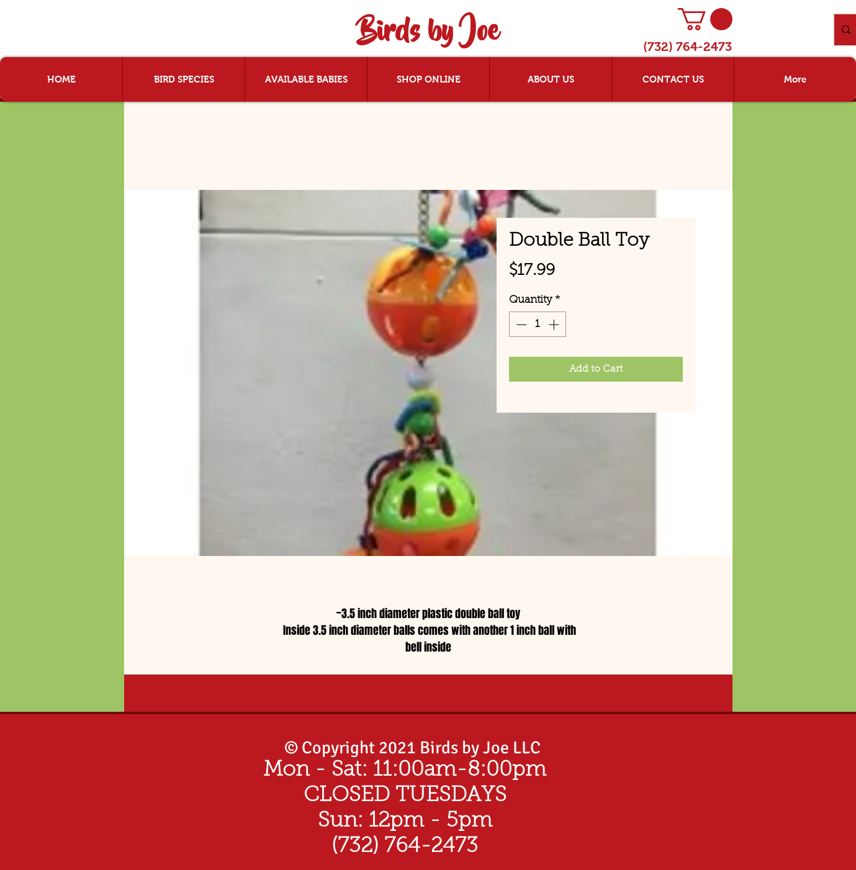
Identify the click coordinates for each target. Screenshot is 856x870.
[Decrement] (520, 324)
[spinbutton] (537, 324)
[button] (705, 19)
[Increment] (555, 324)
